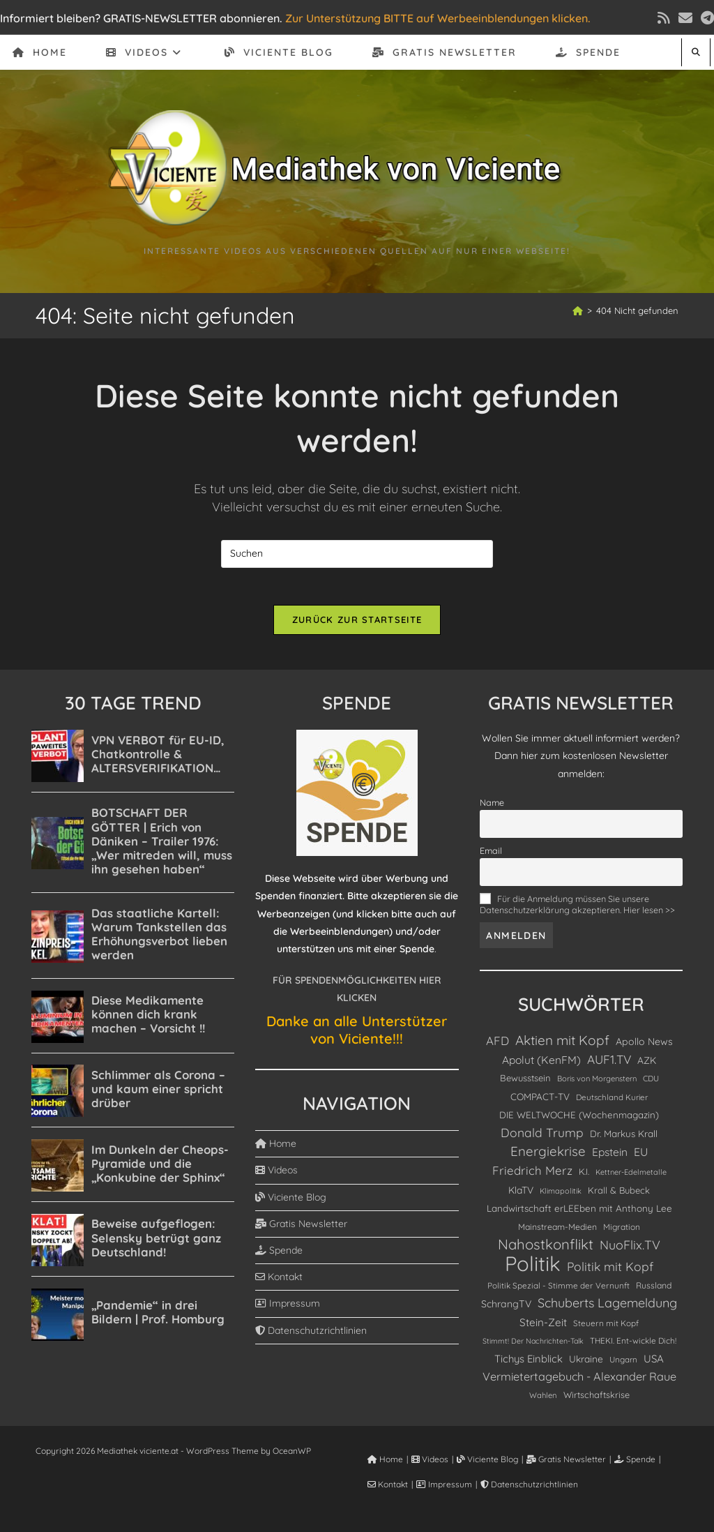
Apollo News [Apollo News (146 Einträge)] (644, 1046)
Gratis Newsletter (301, 1228)
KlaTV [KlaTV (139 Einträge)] (520, 1195)
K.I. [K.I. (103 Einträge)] (584, 1176)
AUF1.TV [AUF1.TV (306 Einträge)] (609, 1064)
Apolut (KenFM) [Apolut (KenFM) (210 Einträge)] (541, 1065)
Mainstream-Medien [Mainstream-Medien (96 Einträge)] (557, 1231)
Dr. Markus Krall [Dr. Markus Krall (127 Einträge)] (624, 1138)
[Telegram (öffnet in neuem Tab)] (705, 18)
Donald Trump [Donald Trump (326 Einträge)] (542, 1137)
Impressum (287, 1308)
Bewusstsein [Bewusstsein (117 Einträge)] (525, 1082)
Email (491, 855)
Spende (279, 1255)
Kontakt (279, 1281)
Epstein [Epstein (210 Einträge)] (610, 1157)
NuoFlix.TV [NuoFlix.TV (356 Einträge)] (630, 1249)
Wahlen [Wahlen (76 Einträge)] (543, 1400)
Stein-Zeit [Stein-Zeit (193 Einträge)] (543, 1327)
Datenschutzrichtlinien (311, 1335)
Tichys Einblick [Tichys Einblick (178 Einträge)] (528, 1363)
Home (275, 1148)
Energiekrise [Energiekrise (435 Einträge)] (548, 1156)
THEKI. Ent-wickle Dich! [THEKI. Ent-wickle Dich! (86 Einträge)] (633, 1345)
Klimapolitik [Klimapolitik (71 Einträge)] (561, 1196)
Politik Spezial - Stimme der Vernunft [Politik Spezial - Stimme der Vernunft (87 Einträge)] (558, 1290)
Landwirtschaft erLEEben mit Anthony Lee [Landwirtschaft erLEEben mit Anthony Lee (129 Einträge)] (579, 1213)
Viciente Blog (290, 1202)
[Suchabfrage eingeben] (357, 554)
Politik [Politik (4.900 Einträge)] (533, 1268)
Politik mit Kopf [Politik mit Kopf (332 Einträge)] (610, 1271)
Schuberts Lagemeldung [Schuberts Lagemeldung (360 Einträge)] (607, 1307)
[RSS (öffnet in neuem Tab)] (663, 18)
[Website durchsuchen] (696, 52)
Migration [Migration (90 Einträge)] (621, 1231)
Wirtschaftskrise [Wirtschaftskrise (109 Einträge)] (596, 1399)
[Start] (577, 310)
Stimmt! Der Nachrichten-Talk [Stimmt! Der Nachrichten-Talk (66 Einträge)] (533, 1346)
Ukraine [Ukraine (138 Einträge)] (586, 1363)
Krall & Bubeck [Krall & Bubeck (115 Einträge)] (619, 1195)
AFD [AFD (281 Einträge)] (497, 1045)
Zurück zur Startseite (357, 624)
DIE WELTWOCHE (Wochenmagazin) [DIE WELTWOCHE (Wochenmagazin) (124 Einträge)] (579, 1119)
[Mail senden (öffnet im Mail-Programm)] (685, 18)
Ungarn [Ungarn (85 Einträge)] (623, 1364)
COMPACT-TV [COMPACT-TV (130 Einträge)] (540, 1101)
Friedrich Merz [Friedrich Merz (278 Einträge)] (532, 1175)
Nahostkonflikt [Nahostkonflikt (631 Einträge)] (545, 1249)
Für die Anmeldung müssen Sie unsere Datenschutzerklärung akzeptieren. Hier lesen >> (577, 909)
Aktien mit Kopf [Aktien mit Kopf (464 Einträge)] (562, 1045)
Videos (276, 1175)
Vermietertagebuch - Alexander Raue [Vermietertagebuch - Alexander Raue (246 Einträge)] (579, 1381)
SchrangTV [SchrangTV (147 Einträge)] (506, 1308)
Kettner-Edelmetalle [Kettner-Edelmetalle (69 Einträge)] (631, 1177)
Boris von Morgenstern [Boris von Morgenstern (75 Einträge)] (597, 1083)
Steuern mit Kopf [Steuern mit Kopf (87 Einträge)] (606, 1328)
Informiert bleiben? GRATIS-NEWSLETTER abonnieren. (141, 18)
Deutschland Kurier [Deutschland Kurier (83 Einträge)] (612, 1102)
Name (492, 807)
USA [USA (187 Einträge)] (654, 1363)
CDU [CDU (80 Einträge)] (651, 1083)
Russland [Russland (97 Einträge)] (653, 1290)
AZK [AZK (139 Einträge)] (646, 1065)
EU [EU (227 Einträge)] (641, 1157)
